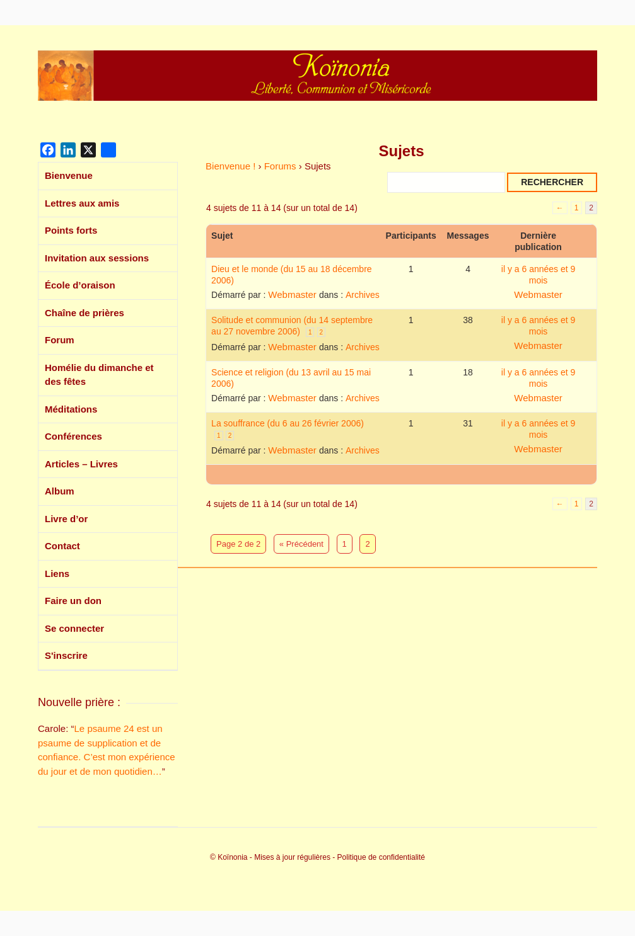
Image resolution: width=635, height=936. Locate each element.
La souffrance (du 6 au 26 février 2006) (287, 423)
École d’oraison (80, 285)
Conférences (73, 436)
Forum (59, 339)
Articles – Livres (81, 464)
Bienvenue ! (230, 166)
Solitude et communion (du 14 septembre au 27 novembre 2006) (292, 325)
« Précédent (301, 544)
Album (59, 491)
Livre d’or (66, 518)
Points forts (71, 230)
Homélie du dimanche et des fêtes (99, 374)
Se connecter (74, 628)
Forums (280, 166)
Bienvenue (69, 175)
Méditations (71, 409)
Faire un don (73, 600)
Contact (62, 545)
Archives (363, 295)
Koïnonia (232, 857)
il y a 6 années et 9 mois (538, 274)
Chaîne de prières (84, 312)
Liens (57, 573)
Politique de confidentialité (381, 857)
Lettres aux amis (82, 203)
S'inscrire (66, 655)
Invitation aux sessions (97, 258)
